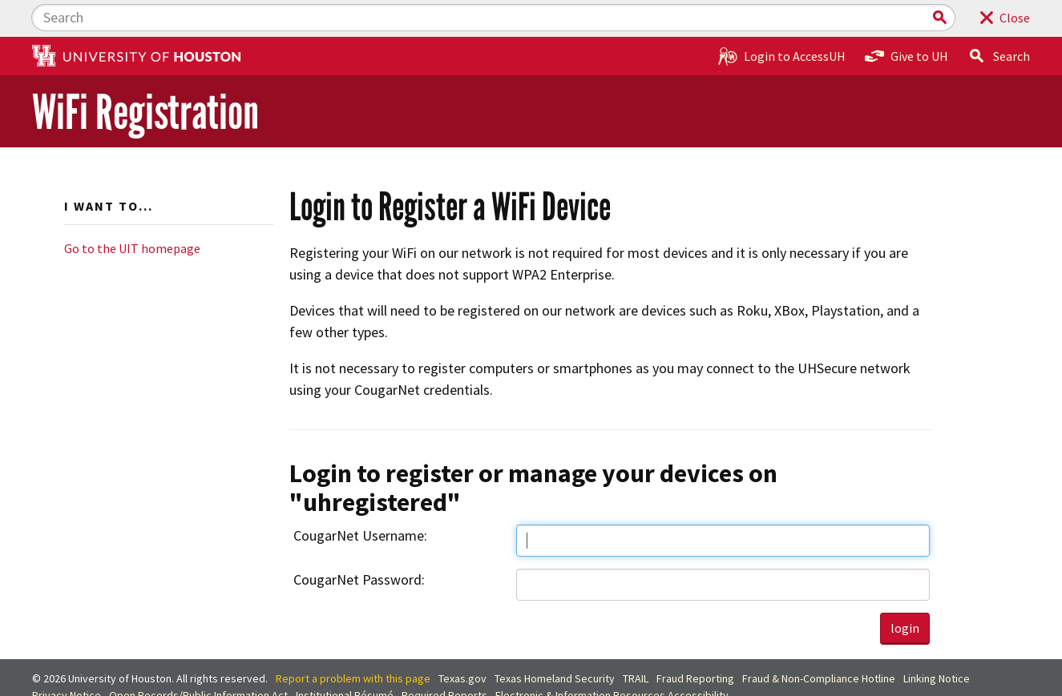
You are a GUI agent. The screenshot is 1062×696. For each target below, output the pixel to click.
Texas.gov (462, 642)
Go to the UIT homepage (132, 211)
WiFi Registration (145, 75)
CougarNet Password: (359, 542)
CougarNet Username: (360, 498)
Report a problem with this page (353, 642)
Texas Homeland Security (555, 642)
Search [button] (998, 19)
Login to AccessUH (782, 19)
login (904, 591)
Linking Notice (936, 642)
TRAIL (635, 642)
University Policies (389, 676)
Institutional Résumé (345, 659)
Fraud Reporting (695, 642)
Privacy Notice (66, 659)
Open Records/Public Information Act (198, 659)
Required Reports (444, 659)
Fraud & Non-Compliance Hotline (818, 642)
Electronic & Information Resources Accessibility (612, 659)
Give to (906, 19)
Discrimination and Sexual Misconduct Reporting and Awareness (184, 676)
